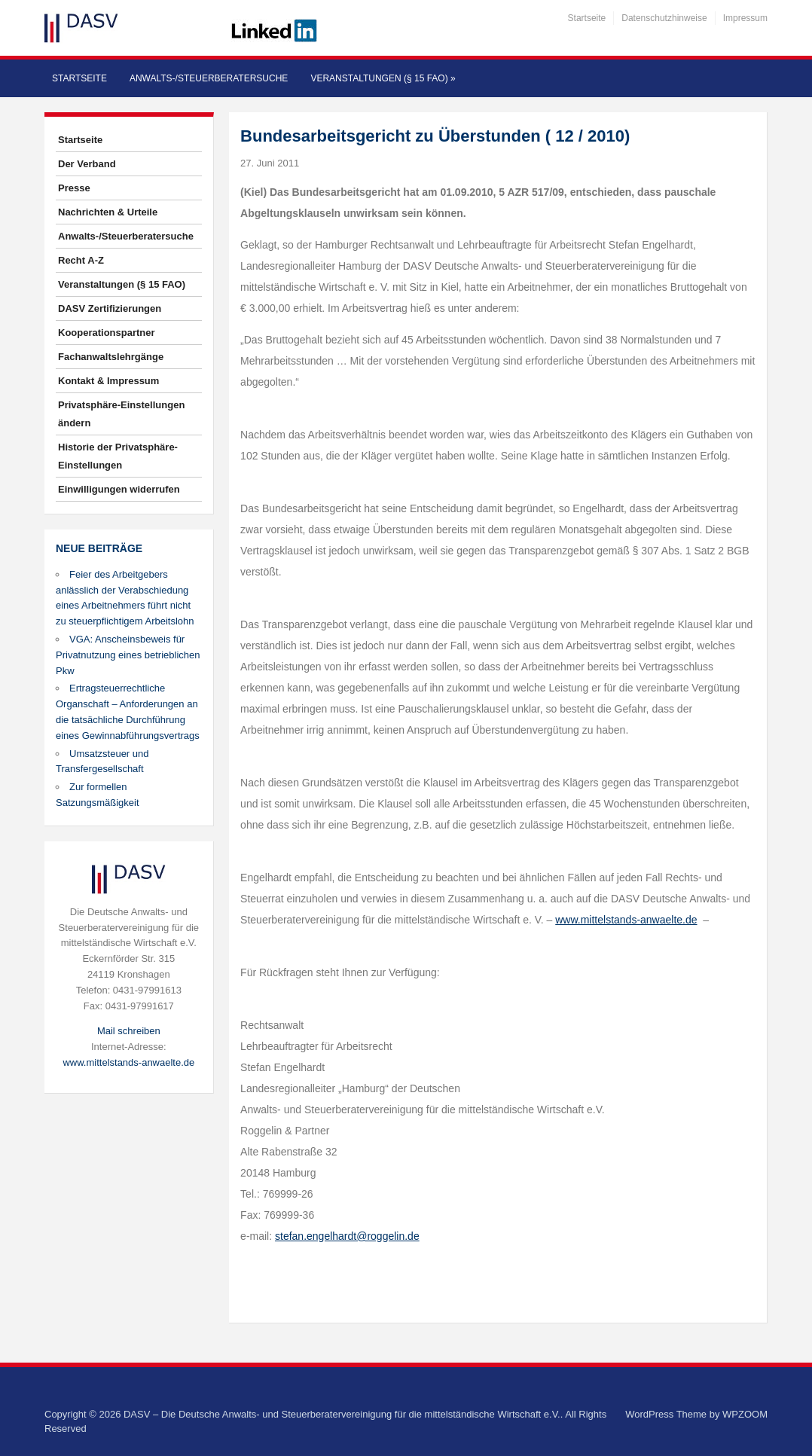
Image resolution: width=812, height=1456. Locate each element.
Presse (74, 188)
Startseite (587, 18)
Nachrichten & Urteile (107, 212)
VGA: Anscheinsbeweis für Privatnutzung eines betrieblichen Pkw (128, 654)
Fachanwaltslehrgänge (110, 356)
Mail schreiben (128, 1030)
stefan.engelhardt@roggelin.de (347, 1236)
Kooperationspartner (106, 332)
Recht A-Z (81, 260)
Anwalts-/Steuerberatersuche (209, 78)
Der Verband (87, 163)
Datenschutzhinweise (664, 18)
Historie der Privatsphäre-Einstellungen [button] (118, 456)
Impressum (745, 18)
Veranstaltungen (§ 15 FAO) (382, 78)
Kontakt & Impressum (108, 380)
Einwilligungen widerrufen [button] (119, 489)
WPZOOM (745, 1414)
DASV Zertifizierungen (109, 308)
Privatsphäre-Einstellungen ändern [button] (121, 414)
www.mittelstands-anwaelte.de (128, 1062)
